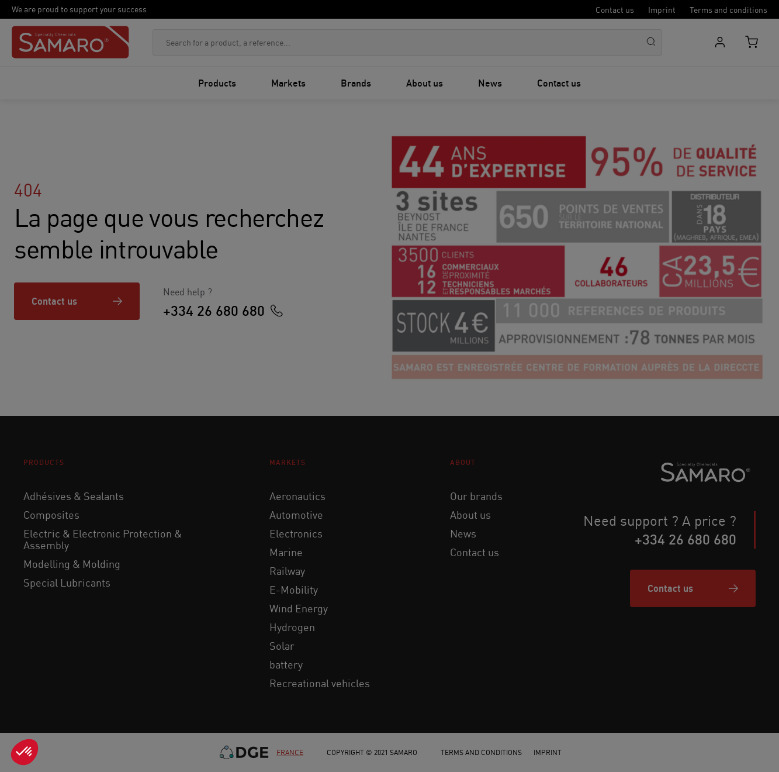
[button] (25, 752)
